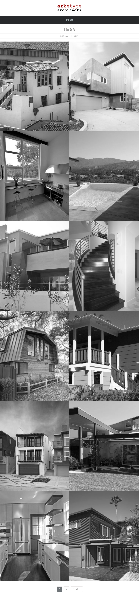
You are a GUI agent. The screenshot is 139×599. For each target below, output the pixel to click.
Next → (77, 589)
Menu (69, 20)
